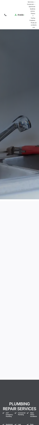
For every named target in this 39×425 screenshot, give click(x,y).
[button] (5, 15)
